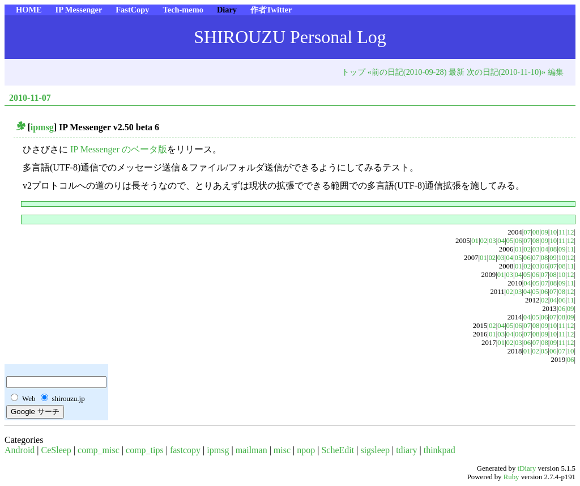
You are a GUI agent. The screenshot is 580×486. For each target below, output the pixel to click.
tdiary (406, 450)
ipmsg (42, 127)
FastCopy (132, 9)
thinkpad (439, 450)
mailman (251, 450)
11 (561, 232)
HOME (29, 9)
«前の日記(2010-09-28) (407, 71)
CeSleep (56, 450)
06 (518, 241)
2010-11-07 (30, 98)
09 (544, 232)
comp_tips (145, 450)
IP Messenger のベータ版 (118, 149)
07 (527, 232)
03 (492, 241)
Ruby (511, 477)
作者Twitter (271, 9)
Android (20, 450)
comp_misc (99, 450)
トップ (353, 71)
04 (501, 241)
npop (306, 450)
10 (553, 232)
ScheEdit (337, 450)
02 (484, 241)
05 (510, 241)
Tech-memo (183, 9)
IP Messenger (79, 9)
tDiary (527, 468)
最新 (456, 71)
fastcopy (185, 450)
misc (282, 450)
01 (475, 241)
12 (570, 232)
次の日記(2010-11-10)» (506, 71)
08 (536, 232)
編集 (556, 71)
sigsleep (375, 450)
